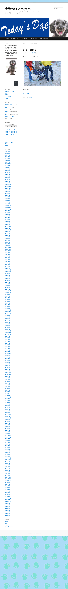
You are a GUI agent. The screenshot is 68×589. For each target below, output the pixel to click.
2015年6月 (7, 383)
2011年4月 (7, 470)
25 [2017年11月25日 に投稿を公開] (16, 132)
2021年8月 (7, 254)
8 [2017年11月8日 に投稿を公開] (11, 129)
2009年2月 (7, 513)
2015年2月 (7, 390)
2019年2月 (7, 306)
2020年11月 (8, 270)
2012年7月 (7, 444)
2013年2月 (7, 432)
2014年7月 (7, 402)
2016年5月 (7, 364)
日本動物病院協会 (44, 38)
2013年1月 (7, 433)
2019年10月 (8, 292)
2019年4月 (7, 303)
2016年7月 (7, 360)
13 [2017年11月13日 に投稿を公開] (7, 131)
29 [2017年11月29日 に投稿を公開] (11, 134)
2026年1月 (7, 162)
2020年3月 (7, 284)
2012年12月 (8, 435)
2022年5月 (7, 238)
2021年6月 (7, 257)
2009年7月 (7, 506)
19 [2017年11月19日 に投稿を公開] (6, 132)
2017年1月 (7, 350)
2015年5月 (7, 385)
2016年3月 (7, 367)
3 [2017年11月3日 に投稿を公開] (14, 128)
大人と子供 (8, 96)
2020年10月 (8, 271)
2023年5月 (7, 217)
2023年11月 (8, 207)
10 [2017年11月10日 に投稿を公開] (14, 129)
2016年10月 (8, 355)
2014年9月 (7, 398)
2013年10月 (8, 418)
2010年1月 (7, 496)
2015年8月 (7, 379)
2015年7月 (7, 381)
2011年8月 (7, 463)
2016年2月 (7, 369)
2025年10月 (8, 167)
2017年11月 (8, 332)
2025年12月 (8, 163)
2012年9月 (7, 440)
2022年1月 (7, 245)
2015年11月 (8, 374)
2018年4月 (7, 324)
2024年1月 (7, 204)
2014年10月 (8, 397)
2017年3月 (7, 346)
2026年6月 (7, 153)
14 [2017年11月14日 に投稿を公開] (9, 131)
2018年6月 (7, 320)
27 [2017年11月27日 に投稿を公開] (7, 134)
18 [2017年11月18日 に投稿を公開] (16, 131)
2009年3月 (7, 512)
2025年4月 (7, 177)
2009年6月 (7, 508)
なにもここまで (9, 107)
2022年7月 (7, 235)
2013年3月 (7, 430)
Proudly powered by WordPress (34, 533)
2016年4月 (7, 365)
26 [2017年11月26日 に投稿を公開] (6, 134)
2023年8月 (7, 212)
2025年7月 (7, 172)
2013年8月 (7, 421)
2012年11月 (8, 437)
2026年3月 (7, 158)
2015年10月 (8, 376)
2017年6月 (7, 341)
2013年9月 (7, 419)
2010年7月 (7, 485)
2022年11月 (8, 228)
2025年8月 (7, 170)
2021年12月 (8, 247)
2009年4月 (7, 510)
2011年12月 (8, 456)
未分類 (30, 97)
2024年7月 (7, 193)
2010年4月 (7, 491)
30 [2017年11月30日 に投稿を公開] (13, 134)
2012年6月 (7, 445)
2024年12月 (8, 184)
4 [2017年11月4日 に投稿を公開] (16, 128)
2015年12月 (8, 372)
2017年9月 (7, 336)
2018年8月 (7, 317)
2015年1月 (7, 391)
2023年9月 (7, 210)
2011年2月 (7, 473)
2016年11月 (8, 353)
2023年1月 (7, 224)
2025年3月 (7, 179)
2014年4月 (7, 407)
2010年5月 (7, 489)
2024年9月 (7, 190)
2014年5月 (7, 405)
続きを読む (27, 93)
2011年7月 (7, 465)
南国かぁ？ (8, 98)
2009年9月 (7, 503)
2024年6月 (7, 195)
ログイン (7, 521)
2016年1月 (7, 371)
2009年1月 (7, 515)
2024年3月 (7, 200)
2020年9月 (7, 273)
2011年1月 (7, 475)
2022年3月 (7, 242)
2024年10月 (8, 188)
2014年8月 (7, 400)
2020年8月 (7, 275)
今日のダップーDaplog (18, 8)
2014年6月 (7, 404)
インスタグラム (33, 38)
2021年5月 (7, 259)
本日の (6, 94)
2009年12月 (8, 498)
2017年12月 (8, 331)
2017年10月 (8, 334)
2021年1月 (7, 266)
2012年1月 (7, 454)
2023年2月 (7, 223)
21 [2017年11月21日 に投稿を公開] (9, 132)
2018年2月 (7, 327)
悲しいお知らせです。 (10, 104)
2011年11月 (8, 458)
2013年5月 (7, 426)
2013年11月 (8, 416)
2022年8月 (7, 233)
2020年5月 (7, 280)
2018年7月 (7, 318)
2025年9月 (7, 169)
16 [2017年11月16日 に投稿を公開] (13, 131)
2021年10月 (8, 250)
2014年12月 (8, 393)
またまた (7, 111)
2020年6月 (7, 278)
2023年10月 (8, 209)
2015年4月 (7, 386)
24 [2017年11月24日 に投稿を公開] (14, 132)
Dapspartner (42, 53)
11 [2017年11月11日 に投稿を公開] (16, 129)
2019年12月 (8, 289)
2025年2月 (7, 181)
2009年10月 (8, 501)
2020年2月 (7, 285)
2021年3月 (7, 263)
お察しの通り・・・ (33, 50)
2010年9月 (7, 482)
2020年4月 (7, 282)
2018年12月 (8, 310)
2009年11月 (8, 499)
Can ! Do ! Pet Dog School (12, 38)
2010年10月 (8, 480)
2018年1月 (7, 329)
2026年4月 (7, 156)
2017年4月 (7, 345)
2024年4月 (7, 198)
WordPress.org (9, 526)
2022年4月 (7, 240)
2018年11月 (8, 311)
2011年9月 (7, 461)
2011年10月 (8, 459)
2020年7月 (7, 277)
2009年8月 (7, 505)
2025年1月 (7, 183)
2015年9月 (7, 378)
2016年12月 (8, 351)
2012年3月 (7, 451)
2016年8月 (7, 358)
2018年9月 (7, 315)
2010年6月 (7, 487)
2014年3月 (7, 409)
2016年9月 (7, 357)
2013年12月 (8, 414)
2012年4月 (7, 449)
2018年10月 (8, 313)
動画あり (7, 143)
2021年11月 (8, 249)
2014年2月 (7, 411)
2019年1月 (7, 308)
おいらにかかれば (9, 91)
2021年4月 (7, 261)
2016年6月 (7, 362)
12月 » (14, 136)
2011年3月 (7, 472)
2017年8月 (7, 338)
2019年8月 (7, 296)
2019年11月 (8, 291)
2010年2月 (7, 494)
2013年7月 (7, 423)
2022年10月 (8, 230)
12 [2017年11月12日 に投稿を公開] (6, 131)
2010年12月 (8, 477)
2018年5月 (7, 322)
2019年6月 (7, 299)
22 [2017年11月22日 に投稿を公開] (11, 132)
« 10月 (7, 136)
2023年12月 (8, 205)
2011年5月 (7, 468)
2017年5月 (7, 343)
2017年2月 (7, 348)
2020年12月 (8, 268)
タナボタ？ (8, 93)
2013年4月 (7, 428)
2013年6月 (7, 425)
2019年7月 (7, 297)
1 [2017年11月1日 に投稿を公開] (11, 128)
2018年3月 (7, 325)
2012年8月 (7, 442)
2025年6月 (7, 174)
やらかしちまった (9, 116)
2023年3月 (7, 221)
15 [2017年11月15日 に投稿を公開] (11, 131)
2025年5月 (7, 176)
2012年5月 (7, 447)
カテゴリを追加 (9, 142)
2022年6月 (7, 237)
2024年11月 (8, 186)
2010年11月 (8, 478)
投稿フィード (8, 523)
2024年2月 (7, 202)
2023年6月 (7, 216)
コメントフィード (9, 525)
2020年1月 (7, 287)
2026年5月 (7, 155)
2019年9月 (7, 294)
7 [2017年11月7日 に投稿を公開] (9, 129)
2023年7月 (7, 214)
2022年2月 (7, 243)
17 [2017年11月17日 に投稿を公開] (14, 131)
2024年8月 (7, 191)
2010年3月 (7, 492)
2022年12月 (8, 226)
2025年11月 (8, 165)
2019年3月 (7, 304)
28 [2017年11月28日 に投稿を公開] (9, 134)
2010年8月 (7, 484)
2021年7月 (7, 256)
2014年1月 (7, 412)
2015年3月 (7, 388)
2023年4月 (7, 219)
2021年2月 (7, 264)
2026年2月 (7, 160)
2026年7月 (7, 151)
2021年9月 (7, 252)
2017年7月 (7, 339)
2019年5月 (7, 301)
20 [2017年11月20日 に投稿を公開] (7, 132)
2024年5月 (7, 197)
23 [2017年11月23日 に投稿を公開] (13, 132)
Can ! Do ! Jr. (24, 38)
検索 (15, 83)
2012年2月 (7, 452)
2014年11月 (8, 395)
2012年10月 (8, 438)
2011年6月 (7, 466)
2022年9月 (7, 231)
